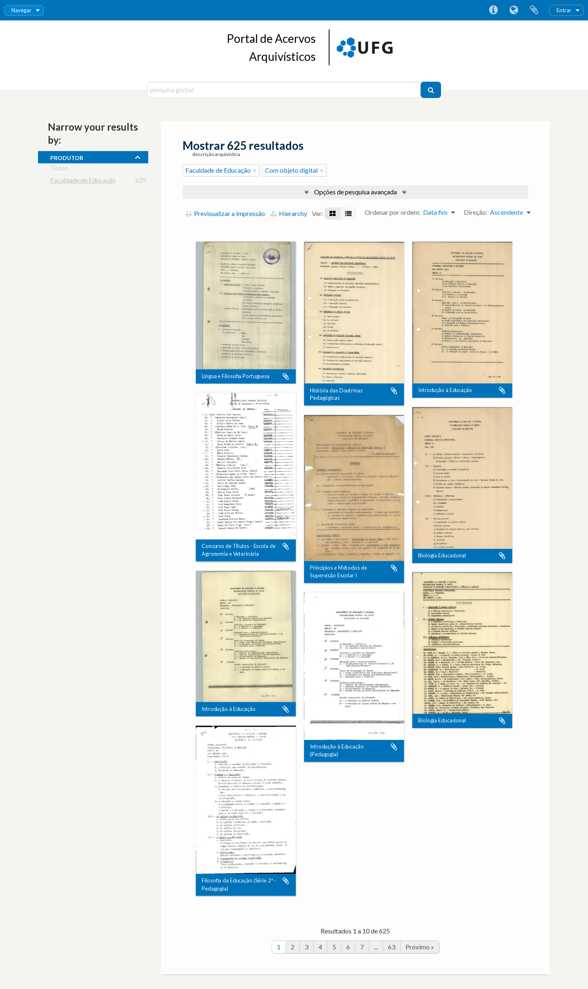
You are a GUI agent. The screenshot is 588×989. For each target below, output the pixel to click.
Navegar (21, 10)
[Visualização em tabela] (348, 213)
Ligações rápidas (493, 10)
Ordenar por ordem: (393, 212)
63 (391, 947)
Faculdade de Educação (83, 181)
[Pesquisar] (431, 90)
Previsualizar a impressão (225, 213)
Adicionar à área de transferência (286, 376)
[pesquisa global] (285, 90)
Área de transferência (534, 10)
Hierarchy (288, 213)
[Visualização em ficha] (333, 213)
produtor (66, 157)
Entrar (564, 10)
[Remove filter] (254, 170)
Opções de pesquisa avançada (355, 192)
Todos (59, 169)
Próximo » (419, 947)
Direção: (476, 212)
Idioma (513, 10)
